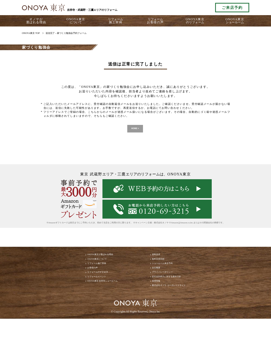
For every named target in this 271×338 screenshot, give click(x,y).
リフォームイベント (85, 290)
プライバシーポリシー (168, 283)
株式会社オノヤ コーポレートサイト (177, 303)
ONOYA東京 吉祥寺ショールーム (94, 297)
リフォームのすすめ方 (87, 283)
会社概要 (159, 277)
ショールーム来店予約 (168, 270)
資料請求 (159, 257)
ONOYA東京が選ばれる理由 (91, 257)
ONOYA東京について (86, 263)
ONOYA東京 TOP (31, 33)
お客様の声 (79, 277)
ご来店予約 (232, 7)
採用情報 (159, 297)
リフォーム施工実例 (85, 270)
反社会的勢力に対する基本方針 (174, 290)
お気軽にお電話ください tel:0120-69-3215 (195, 7)
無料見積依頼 (162, 263)
